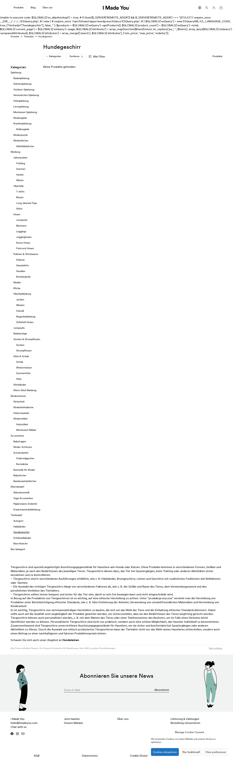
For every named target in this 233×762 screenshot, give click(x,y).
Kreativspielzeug (22, 123)
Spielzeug (16, 72)
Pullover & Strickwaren (25, 254)
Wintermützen (24, 367)
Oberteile (18, 186)
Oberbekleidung (22, 293)
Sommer (20, 168)
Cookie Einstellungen (143, 755)
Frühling (20, 163)
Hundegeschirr (21, 532)
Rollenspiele (22, 129)
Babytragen (19, 441)
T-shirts (20, 191)
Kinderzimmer (18, 396)
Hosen (16, 214)
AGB (37, 755)
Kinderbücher (20, 140)
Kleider (17, 282)
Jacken (20, 299)
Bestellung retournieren (185, 723)
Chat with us (18, 727)
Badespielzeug (21, 78)
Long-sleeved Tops (26, 202)
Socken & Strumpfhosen (26, 339)
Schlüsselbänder (22, 537)
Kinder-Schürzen (22, 447)
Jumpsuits (21, 219)
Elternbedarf (17, 486)
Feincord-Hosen (25, 248)
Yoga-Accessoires (23, 498)
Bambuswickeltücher (24, 481)
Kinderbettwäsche (23, 407)
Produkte (19, 7)
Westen (20, 305)
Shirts (19, 208)
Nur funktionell (191, 752)
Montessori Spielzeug (25, 112)
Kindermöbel (20, 418)
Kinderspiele (20, 117)
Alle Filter (97, 56)
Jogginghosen (24, 237)
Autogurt (18, 520)
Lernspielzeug (21, 106)
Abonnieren (161, 689)
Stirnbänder (19, 384)
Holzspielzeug (21, 100)
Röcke (16, 288)
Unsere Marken (73, 723)
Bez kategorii (18, 549)
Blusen (20, 197)
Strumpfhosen (24, 350)
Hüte (19, 378)
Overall (20, 310)
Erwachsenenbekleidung (26, 509)
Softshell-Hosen (25, 322)
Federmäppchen (25, 458)
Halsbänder (19, 526)
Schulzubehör (21, 452)
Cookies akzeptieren (165, 752)
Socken (20, 344)
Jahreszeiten (20, 157)
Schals (19, 361)
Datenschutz (90, 755)
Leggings (21, 231)
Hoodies (20, 271)
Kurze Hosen (23, 242)
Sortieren (76, 56)
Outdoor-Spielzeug (23, 89)
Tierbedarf (29, 36)
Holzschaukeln (21, 412)
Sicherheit (19, 401)
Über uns (47, 7)
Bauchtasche (20, 543)
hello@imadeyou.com (24, 723)
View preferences (215, 752)
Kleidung (15, 151)
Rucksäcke (22, 464)
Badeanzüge (20, 333)
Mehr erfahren (215, 648)
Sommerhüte (23, 373)
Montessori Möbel (26, 429)
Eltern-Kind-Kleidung (24, 390)
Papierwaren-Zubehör (25, 503)
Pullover (20, 259)
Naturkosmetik (21, 492)
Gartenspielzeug (22, 83)
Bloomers (21, 225)
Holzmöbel (22, 424)
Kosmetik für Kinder (24, 469)
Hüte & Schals (21, 356)
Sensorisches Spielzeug (26, 95)
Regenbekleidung (25, 316)
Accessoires (17, 435)
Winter (20, 180)
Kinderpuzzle (20, 134)
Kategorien (53, 56)
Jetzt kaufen (72, 719)
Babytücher (19, 475)
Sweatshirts (22, 265)
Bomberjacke (23, 276)
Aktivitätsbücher (25, 146)
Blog (33, 7)
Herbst (20, 174)
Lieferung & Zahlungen (184, 719)
